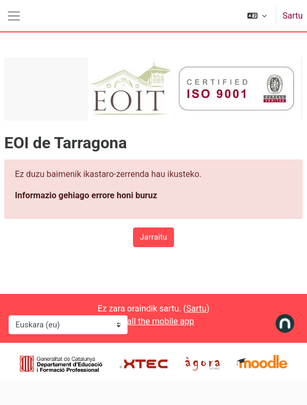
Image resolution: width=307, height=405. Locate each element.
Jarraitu (153, 237)
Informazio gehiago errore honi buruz (86, 195)
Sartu (293, 16)
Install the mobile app (153, 321)
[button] (256, 15)
